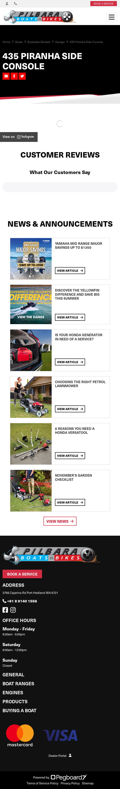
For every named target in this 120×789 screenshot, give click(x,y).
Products (15, 701)
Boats (19, 42)
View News (60, 521)
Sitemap (88, 783)
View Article (70, 270)
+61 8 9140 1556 (20, 600)
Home (6, 42)
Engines (13, 692)
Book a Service (22, 574)
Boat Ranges (18, 683)
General (13, 674)
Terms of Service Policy (42, 783)
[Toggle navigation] (111, 17)
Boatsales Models (38, 42)
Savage (60, 42)
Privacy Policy (70, 783)
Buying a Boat (20, 710)
